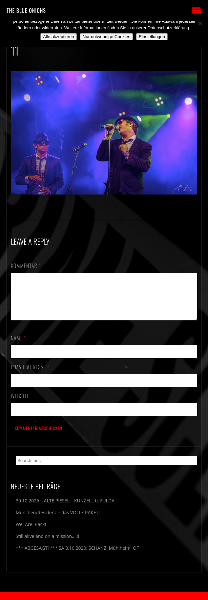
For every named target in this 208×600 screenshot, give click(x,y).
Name (18, 346)
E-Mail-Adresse (30, 375)
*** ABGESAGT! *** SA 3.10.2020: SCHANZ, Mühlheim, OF (77, 556)
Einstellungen (152, 36)
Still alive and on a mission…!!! (47, 544)
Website (20, 404)
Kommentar (26, 266)
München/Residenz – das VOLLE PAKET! (58, 520)
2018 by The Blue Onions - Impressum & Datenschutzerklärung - (104, 595)
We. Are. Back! (31, 532)
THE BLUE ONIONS (26, 10)
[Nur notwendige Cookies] (200, 23)
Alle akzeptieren (58, 36)
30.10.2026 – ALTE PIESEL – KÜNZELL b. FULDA (65, 508)
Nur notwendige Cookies (106, 36)
